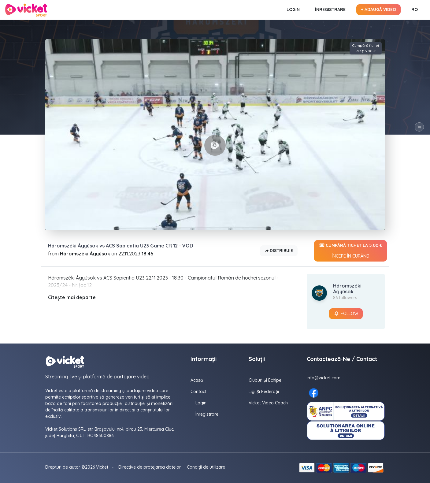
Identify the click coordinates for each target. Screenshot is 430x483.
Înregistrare (330, 9)
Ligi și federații (264, 391)
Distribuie (279, 251)
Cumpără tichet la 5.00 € (350, 251)
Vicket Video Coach (268, 403)
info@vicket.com (323, 378)
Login (293, 9)
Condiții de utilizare (206, 467)
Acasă (197, 380)
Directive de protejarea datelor (149, 467)
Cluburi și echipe (265, 380)
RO (414, 9)
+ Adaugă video (378, 9)
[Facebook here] (313, 393)
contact (198, 391)
